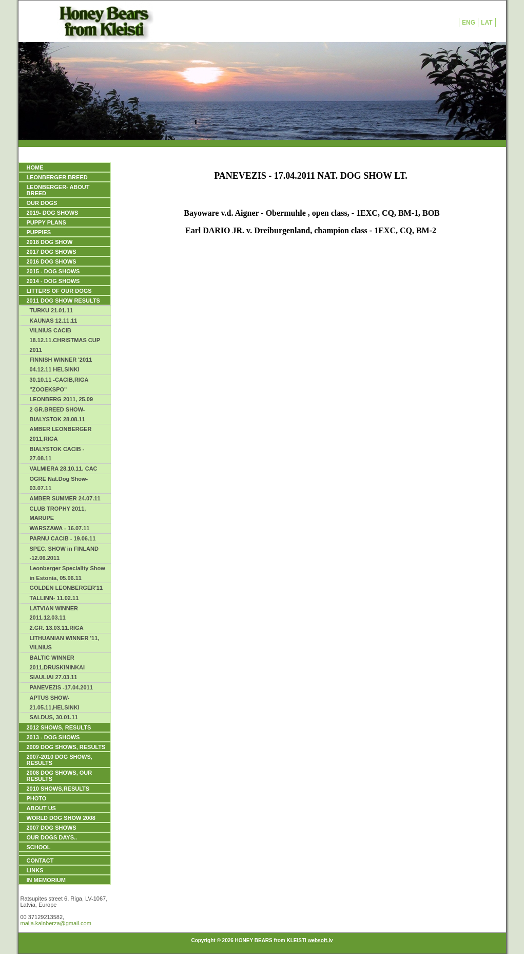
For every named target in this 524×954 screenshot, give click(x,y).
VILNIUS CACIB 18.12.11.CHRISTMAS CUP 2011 (65, 339)
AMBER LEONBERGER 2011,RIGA (61, 434)
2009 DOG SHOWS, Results (66, 747)
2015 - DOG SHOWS (53, 271)
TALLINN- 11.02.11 (54, 598)
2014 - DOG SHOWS (53, 281)
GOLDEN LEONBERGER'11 (66, 588)
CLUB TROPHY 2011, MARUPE (58, 513)
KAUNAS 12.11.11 (53, 320)
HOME (35, 167)
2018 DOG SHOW (50, 242)
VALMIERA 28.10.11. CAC (64, 468)
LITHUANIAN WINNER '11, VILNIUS (65, 643)
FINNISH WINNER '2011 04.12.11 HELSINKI (61, 364)
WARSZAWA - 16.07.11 (60, 528)
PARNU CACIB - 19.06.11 (63, 538)
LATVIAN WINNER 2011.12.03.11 (54, 613)
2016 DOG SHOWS (51, 261)
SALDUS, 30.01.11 (54, 717)
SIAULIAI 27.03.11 (53, 677)
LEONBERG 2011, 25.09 (61, 399)
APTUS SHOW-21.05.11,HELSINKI (55, 702)
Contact (40, 860)
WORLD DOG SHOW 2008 (61, 818)
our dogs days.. (52, 837)
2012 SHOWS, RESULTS (59, 727)
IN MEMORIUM (46, 880)
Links (35, 870)
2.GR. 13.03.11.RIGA (57, 628)
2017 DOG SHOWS (51, 252)
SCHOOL (39, 847)
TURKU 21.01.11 (51, 310)
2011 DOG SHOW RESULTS (63, 300)
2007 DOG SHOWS (51, 828)
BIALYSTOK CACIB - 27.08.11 (57, 454)
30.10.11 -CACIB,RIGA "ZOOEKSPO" (59, 384)
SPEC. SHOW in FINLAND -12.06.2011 (64, 554)
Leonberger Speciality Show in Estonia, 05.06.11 (67, 573)
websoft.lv (320, 940)
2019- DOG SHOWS (53, 213)
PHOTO (37, 798)
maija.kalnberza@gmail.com (56, 923)
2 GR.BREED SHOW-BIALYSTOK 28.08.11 (57, 414)
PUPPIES (39, 232)
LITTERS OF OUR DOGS (59, 291)
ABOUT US (41, 808)
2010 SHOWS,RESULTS (58, 788)
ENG (468, 22)
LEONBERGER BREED (57, 177)
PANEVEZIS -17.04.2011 (61, 687)
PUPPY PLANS (46, 222)
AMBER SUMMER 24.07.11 (65, 498)
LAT (486, 22)
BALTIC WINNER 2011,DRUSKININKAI (57, 662)
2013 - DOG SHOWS (53, 737)
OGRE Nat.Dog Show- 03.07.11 (59, 484)
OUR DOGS (42, 203)
